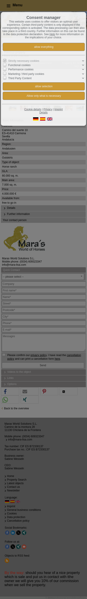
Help (52, 34)
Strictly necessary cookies (23, 60)
